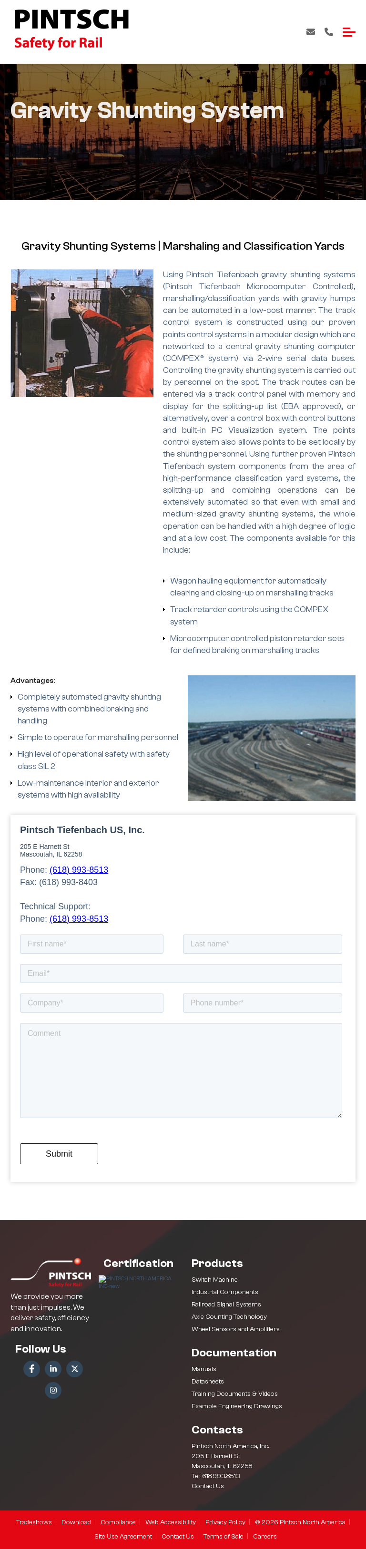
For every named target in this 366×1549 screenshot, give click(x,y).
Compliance (118, 1522)
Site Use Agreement (123, 1536)
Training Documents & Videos (235, 1394)
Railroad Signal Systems (226, 1304)
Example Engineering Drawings (237, 1406)
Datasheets (208, 1381)
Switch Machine (215, 1280)
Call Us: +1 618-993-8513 (329, 32)
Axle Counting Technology (229, 1317)
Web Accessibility (170, 1522)
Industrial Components (225, 1292)
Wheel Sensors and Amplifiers (236, 1329)
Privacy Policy (225, 1522)
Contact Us (310, 32)
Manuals (204, 1369)
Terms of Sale (223, 1536)
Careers (265, 1536)
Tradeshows (34, 1522)
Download (76, 1522)
